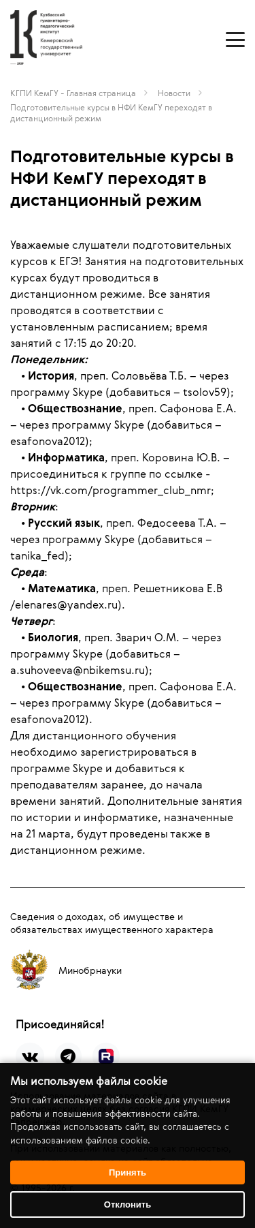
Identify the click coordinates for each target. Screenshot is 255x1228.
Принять (127, 1172)
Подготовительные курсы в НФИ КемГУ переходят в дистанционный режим (111, 112)
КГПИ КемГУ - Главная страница (73, 92)
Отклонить (127, 1204)
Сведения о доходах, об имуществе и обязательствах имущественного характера (112, 923)
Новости (174, 92)
